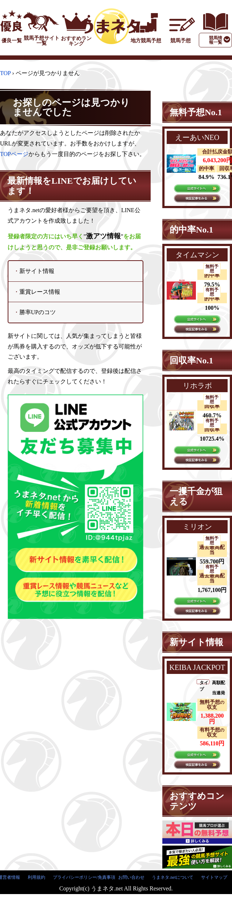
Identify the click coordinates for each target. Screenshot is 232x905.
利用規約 (36, 877)
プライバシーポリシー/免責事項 (84, 877)
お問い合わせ (131, 877)
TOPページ (14, 154)
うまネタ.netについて (172, 877)
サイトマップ (214, 877)
